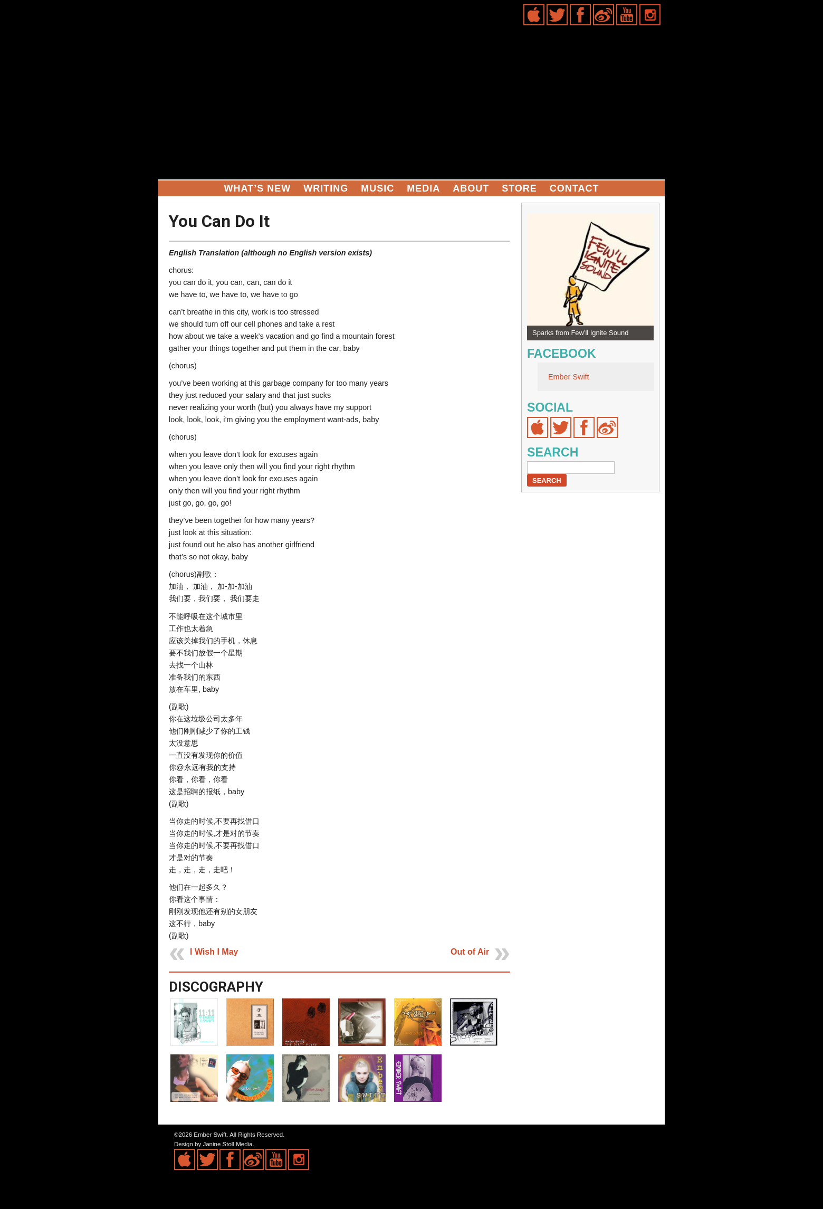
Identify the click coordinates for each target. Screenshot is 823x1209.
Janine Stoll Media (227, 1144)
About (471, 188)
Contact (574, 188)
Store (519, 188)
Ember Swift (568, 377)
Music (377, 188)
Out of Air (470, 951)
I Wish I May (214, 951)
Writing (325, 188)
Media (423, 188)
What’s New (257, 188)
